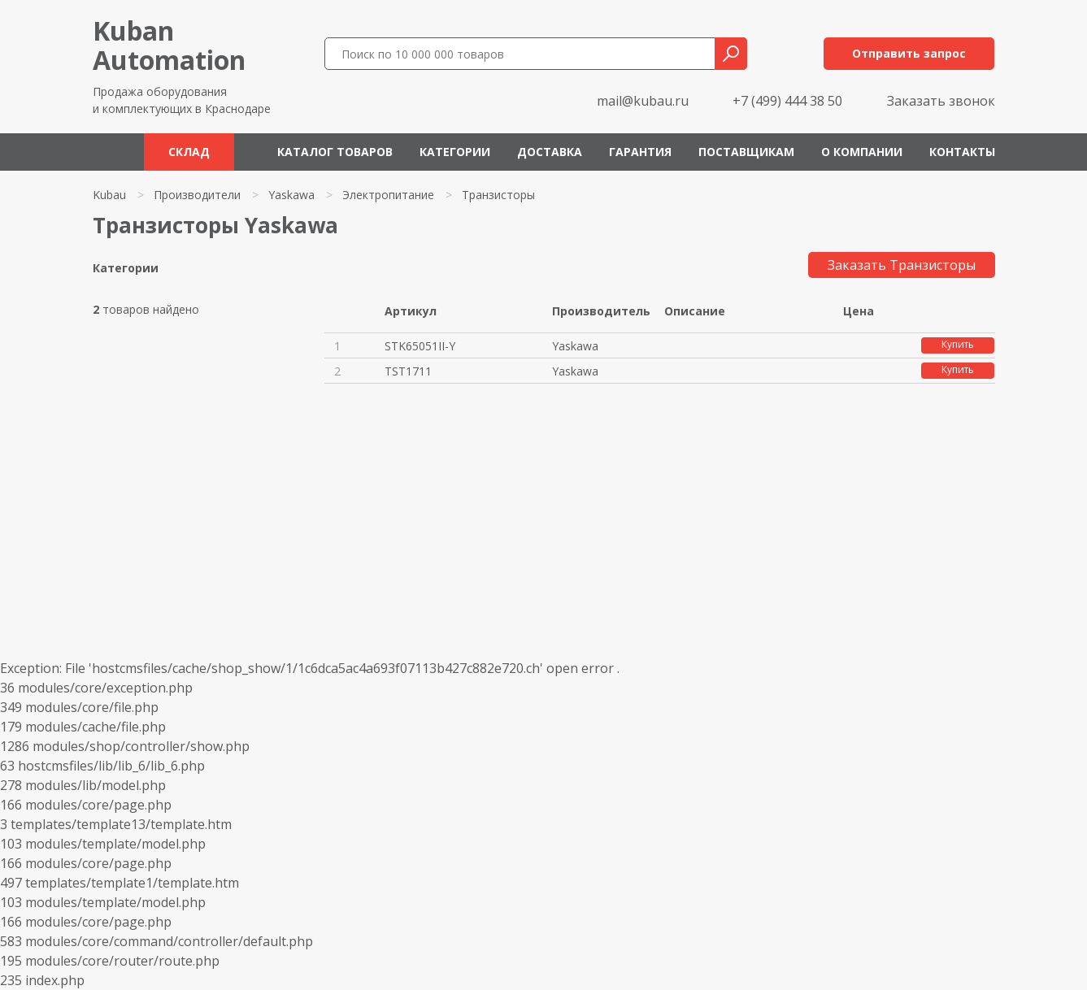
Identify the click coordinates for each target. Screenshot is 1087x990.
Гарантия (640, 151)
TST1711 (408, 371)
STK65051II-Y (420, 346)
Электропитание (388, 194)
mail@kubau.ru (643, 101)
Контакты (962, 151)
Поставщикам (746, 151)
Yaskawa (291, 194)
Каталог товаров (335, 151)
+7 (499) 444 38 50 (787, 101)
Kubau (109, 194)
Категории (455, 151)
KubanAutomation (169, 45)
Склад (189, 151)
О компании (861, 151)
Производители (197, 194)
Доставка (549, 151)
